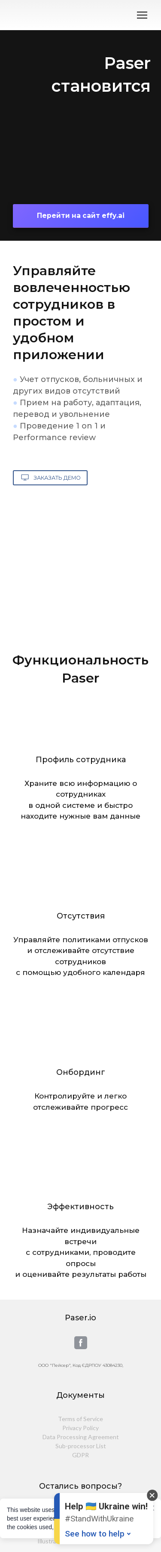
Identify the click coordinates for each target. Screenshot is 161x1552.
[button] (81, 215)
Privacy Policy (80, 1427)
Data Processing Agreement (81, 1436)
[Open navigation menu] (142, 15)
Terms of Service (80, 1418)
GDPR (80, 1455)
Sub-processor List (80, 1446)
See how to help (95, 1534)
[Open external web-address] (80, 151)
